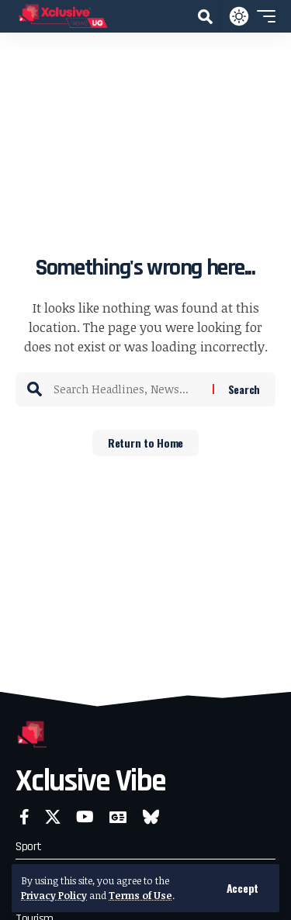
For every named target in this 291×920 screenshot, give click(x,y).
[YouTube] (85, 816)
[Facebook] (24, 816)
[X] (52, 816)
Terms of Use (140, 895)
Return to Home (145, 442)
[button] (242, 888)
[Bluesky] (151, 816)
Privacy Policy (54, 895)
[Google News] (118, 816)
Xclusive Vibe (90, 781)
